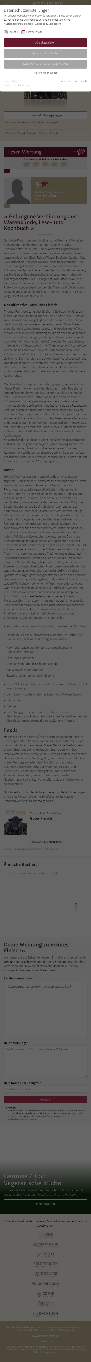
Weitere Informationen (45, 72)
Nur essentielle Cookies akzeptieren (45, 64)
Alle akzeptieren (45, 42)
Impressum (66, 81)
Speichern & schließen (45, 53)
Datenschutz (80, 81)
